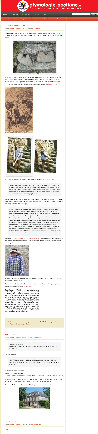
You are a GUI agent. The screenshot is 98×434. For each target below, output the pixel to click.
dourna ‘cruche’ (11, 334)
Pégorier (8, 379)
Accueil (5, 14)
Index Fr (63, 19)
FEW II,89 (58, 35)
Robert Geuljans (15, 28)
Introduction (14, 14)
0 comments (37, 337)
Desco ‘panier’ (11, 421)
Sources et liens (26, 14)
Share (6, 429)
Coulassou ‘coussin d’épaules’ (17, 25)
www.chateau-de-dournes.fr (43, 385)
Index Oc (56, 19)
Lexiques (36, 14)
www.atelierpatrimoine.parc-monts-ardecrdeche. (25, 238)
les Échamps (58, 278)
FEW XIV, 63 (46, 362)
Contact (45, 14)
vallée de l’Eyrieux (52, 84)
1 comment (37, 28)
